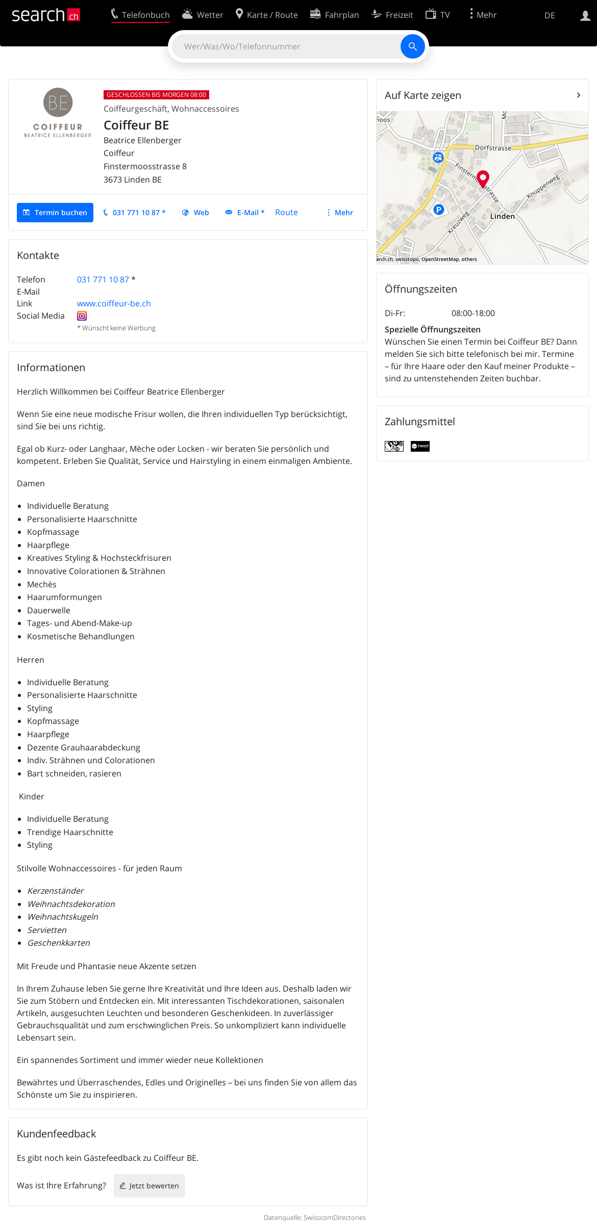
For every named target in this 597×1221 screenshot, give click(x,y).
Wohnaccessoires (205, 108)
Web (201, 212)
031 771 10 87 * (139, 212)
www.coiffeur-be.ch (114, 303)
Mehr (344, 212)
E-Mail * (251, 212)
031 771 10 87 (103, 279)
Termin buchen (61, 212)
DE (549, 15)
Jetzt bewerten (154, 1185)
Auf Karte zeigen (423, 95)
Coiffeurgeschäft (135, 108)
